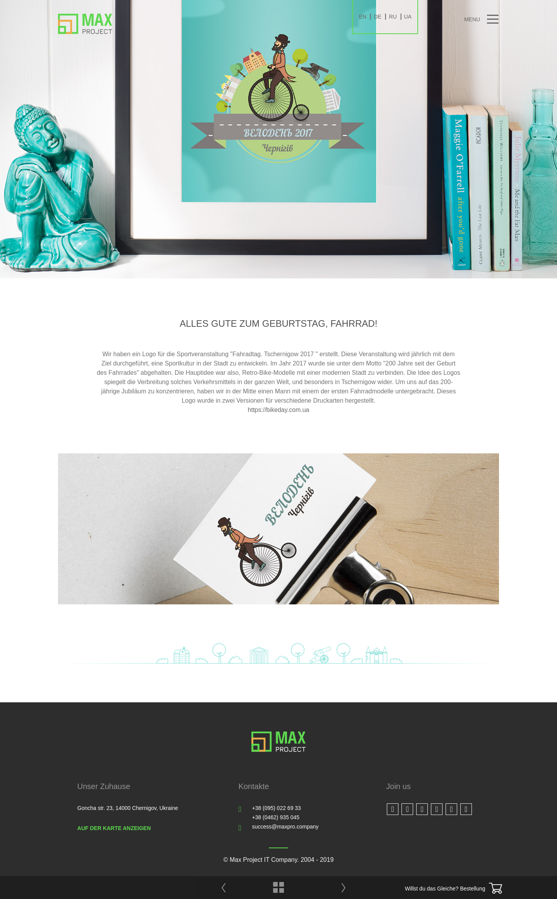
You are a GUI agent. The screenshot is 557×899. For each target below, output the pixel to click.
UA (407, 17)
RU (392, 17)
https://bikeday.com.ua (278, 410)
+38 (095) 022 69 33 (276, 808)
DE (377, 17)
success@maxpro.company (285, 827)
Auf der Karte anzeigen (114, 828)
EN (362, 17)
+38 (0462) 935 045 (275, 817)
